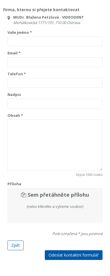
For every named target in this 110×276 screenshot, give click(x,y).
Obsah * (15, 115)
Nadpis (14, 94)
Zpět (15, 245)
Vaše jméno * (19, 32)
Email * (13, 53)
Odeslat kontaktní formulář (74, 255)
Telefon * (16, 73)
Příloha (14, 183)
